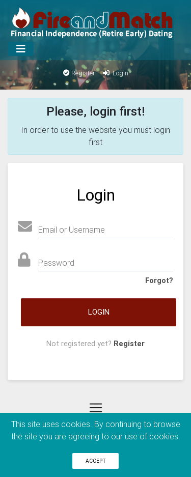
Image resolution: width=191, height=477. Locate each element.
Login (114, 73)
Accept (96, 461)
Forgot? (159, 280)
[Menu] (21, 49)
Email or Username (71, 230)
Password (56, 263)
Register (79, 73)
